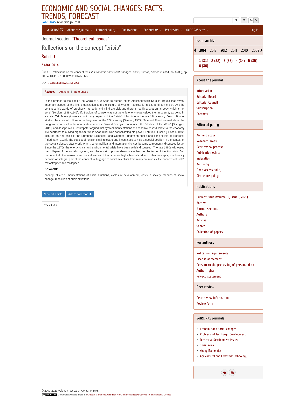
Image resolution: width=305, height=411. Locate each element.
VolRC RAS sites (197, 30)
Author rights (205, 271)
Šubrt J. (49, 56)
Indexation (203, 158)
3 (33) (228, 61)
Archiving (202, 164)
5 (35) (252, 61)
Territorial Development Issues (219, 340)
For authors (152, 30)
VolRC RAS (49, 22)
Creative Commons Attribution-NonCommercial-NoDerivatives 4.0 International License (129, 395)
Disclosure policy (207, 176)
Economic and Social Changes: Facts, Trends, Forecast (102, 12)
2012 (224, 50)
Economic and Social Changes (218, 329)
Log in (254, 30)
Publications (131, 30)
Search (200, 226)
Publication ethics (208, 153)
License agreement (209, 259)
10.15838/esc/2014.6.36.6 (64, 82)
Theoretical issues (90, 39)
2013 (213, 50)
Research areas (206, 141)
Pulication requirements (212, 253)
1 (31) (203, 61)
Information (204, 91)
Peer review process (209, 147)
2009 (255, 50)
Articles (201, 220)
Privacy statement (208, 276)
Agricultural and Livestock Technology (223, 356)
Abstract (49, 91)
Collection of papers (209, 232)
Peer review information (212, 298)
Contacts (202, 114)
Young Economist (210, 351)
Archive (201, 203)
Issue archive (206, 40)
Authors (64, 91)
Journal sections (207, 209)
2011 (234, 50)
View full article (53, 194)
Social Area (207, 345)
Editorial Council (207, 102)
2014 (202, 50)
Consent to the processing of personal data (225, 265)
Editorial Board (206, 97)
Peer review (173, 30)
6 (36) (203, 66)
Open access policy (209, 170)
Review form (204, 304)
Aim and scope (206, 135)
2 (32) (215, 61)
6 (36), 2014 (50, 65)
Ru (251, 20)
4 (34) (240, 61)
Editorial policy (107, 30)
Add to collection (80, 194)
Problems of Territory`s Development (223, 334)
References (81, 91)
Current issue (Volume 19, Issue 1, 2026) (222, 197)
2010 (244, 50)
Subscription (204, 108)
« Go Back (50, 204)
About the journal (79, 30)
